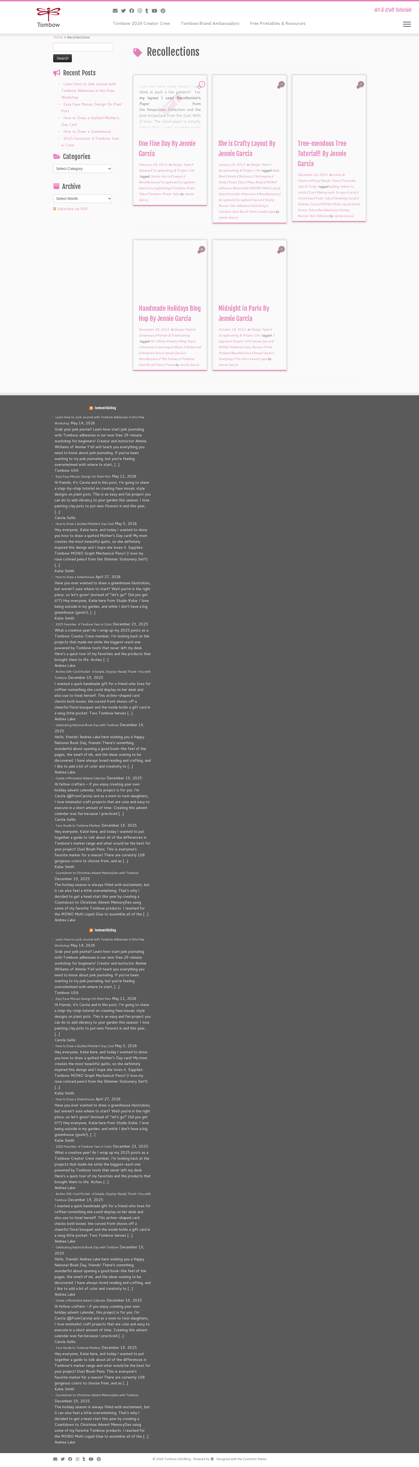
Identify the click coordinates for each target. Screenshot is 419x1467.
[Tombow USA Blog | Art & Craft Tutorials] (48, 17)
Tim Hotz (242, 359)
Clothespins (262, 176)
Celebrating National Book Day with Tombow (87, 725)
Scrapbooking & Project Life (173, 170)
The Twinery (170, 359)
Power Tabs (307, 210)
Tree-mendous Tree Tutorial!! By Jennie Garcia (322, 154)
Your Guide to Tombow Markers (78, 825)
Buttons (245, 176)
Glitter (178, 347)
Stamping (225, 359)
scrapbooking (160, 188)
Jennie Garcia (160, 176)
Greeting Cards (345, 198)
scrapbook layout (250, 200)
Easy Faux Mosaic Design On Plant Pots (83, 476)
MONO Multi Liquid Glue (340, 204)
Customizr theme (254, 1459)
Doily (222, 182)
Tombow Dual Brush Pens (237, 211)
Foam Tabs (236, 182)
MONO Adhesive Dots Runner (240, 347)
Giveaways (147, 335)
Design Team (182, 164)
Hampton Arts (151, 353)
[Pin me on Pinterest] (165, 10)
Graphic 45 (241, 341)
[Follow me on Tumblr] (148, 10)
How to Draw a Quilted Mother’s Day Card (85, 524)
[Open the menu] (407, 25)
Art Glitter (158, 341)
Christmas (306, 198)
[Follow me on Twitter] (125, 10)
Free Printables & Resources (278, 23)
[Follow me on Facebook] (133, 10)
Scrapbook (169, 182)
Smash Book (262, 353)
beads (173, 341)
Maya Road (255, 182)
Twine (170, 364)
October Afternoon (242, 194)
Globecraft (193, 347)
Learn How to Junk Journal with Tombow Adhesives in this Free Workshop (88, 90)
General (145, 170)
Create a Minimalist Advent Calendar (81, 778)
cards (352, 192)
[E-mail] (117, 10)
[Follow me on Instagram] (141, 10)
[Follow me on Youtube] (156, 10)
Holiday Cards (308, 204)
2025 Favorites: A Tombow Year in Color (84, 624)
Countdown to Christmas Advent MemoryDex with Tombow (97, 873)
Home (58, 37)
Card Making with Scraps (327, 192)
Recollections (149, 182)
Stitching (259, 205)
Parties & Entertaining (173, 335)
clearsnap (164, 347)
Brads (232, 176)
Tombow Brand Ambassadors (210, 23)
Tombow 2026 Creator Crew (141, 23)
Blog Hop (187, 341)
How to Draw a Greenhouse (87, 131)
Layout (178, 176)
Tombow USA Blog (105, 408)
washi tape (267, 211)
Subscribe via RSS (72, 208)
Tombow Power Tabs (164, 194)
